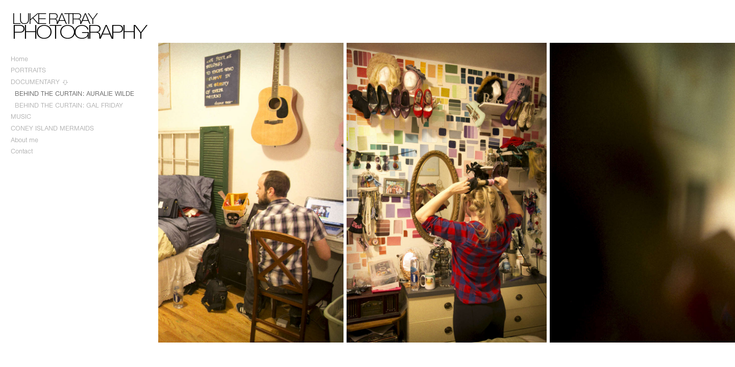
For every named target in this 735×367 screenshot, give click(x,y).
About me (24, 140)
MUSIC (21, 116)
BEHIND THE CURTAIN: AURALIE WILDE (74, 93)
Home (19, 59)
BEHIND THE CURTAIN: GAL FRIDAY (69, 105)
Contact (22, 151)
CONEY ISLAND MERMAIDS (52, 128)
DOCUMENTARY (40, 82)
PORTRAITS (28, 70)
